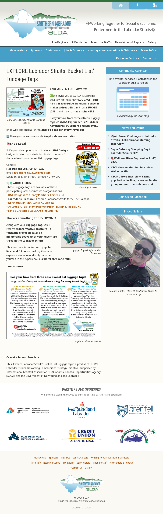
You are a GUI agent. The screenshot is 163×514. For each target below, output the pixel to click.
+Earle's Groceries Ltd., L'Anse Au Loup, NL (32, 210)
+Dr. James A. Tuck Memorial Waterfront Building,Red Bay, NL (43, 206)
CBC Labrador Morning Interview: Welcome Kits (132, 169)
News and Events (133, 128)
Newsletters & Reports (129, 42)
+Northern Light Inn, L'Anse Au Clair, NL (30, 203)
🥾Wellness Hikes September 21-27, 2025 (133, 160)
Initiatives (52, 50)
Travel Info (148, 50)
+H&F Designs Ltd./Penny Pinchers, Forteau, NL (35, 195)
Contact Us (149, 58)
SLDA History (79, 42)
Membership (17, 50)
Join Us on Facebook (133, 197)
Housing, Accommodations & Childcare (111, 50)
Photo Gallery (133, 211)
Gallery (152, 42)
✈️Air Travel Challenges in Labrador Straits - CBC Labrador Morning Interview (133, 140)
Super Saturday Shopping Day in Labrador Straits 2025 (131, 151)
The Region (59, 42)
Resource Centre (126, 58)
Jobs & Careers (73, 50)
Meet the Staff (100, 42)
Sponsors (36, 50)
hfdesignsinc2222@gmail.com (32, 172)
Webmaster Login (81, 507)
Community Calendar (133, 71)
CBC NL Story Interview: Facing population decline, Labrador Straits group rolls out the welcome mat (134, 180)
